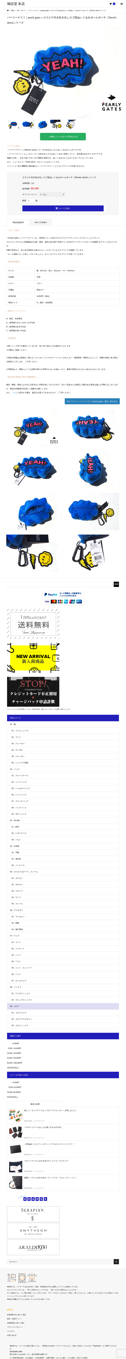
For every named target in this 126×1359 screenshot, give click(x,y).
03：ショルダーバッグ (21, 788)
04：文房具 (14, 846)
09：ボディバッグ (19, 814)
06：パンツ (16, 974)
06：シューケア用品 (20, 763)
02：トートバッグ (19, 782)
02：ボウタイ (17, 884)
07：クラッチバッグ (20, 801)
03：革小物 (14, 820)
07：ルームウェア (19, 981)
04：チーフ (16, 897)
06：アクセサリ (16, 910)
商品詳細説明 (18, 222)
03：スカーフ (17, 891)
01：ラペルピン (18, 917)
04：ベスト (16, 961)
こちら (14, 393)
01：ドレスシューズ (20, 731)
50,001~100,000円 (14, 1063)
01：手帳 (15, 852)
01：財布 (15, 827)
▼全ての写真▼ (40, 222)
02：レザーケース (19, 833)
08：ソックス (15, 987)
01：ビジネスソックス (21, 993)
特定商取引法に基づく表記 (16, 1315)
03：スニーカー (18, 743)
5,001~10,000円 (14, 1048)
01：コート (16, 942)
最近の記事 (35, 1104)
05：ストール (17, 904)
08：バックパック (19, 808)
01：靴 (13, 724)
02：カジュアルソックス (22, 1000)
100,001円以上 (13, 1068)
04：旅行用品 (17, 929)
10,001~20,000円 (14, 1053)
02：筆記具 (16, 859)
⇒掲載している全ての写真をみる (63, 136)
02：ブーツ (16, 737)
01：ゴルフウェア (19, 1013)
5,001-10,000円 (14, 1087)
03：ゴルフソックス (20, 1025)
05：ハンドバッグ (19, 795)
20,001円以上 (12, 1097)
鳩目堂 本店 (16, 4)
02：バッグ (14, 769)
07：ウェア (14, 936)
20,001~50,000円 (14, 1058)
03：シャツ (16, 955)
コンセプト (11, 1331)
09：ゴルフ (14, 1006)
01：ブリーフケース (20, 776)
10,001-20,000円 (14, 1092)
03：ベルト (16, 840)
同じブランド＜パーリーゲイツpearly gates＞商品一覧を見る (92, 401)
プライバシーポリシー (15, 1327)
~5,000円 (15, 1043)
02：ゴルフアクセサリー (22, 1019)
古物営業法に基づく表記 (15, 1323)
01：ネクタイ (17, 878)
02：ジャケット (18, 949)
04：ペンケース (18, 865)
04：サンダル (17, 750)
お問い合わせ (11, 1335)
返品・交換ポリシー (14, 1319)
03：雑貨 (15, 923)
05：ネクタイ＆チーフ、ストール (24, 872)
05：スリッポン (18, 756)
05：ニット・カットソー (22, 968)
